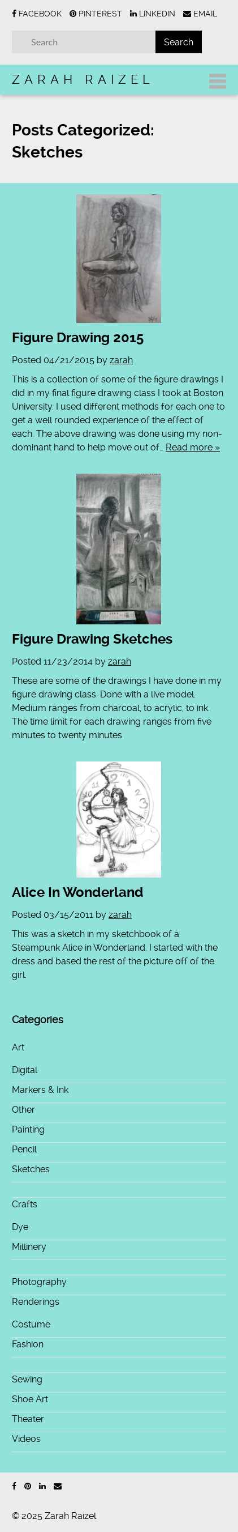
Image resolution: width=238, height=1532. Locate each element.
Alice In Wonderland (78, 892)
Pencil (24, 1149)
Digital (24, 1070)
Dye (20, 1227)
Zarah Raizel (83, 79)
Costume (31, 1324)
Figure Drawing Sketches (92, 639)
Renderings (35, 1301)
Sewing (27, 1379)
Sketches (31, 1169)
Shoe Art (30, 1399)
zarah (121, 360)
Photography (39, 1281)
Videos (26, 1438)
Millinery (29, 1246)
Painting (28, 1129)
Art (18, 1047)
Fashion (28, 1344)
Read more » (193, 447)
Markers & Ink (40, 1089)
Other (23, 1109)
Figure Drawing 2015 (78, 338)
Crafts (24, 1204)
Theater (28, 1419)
